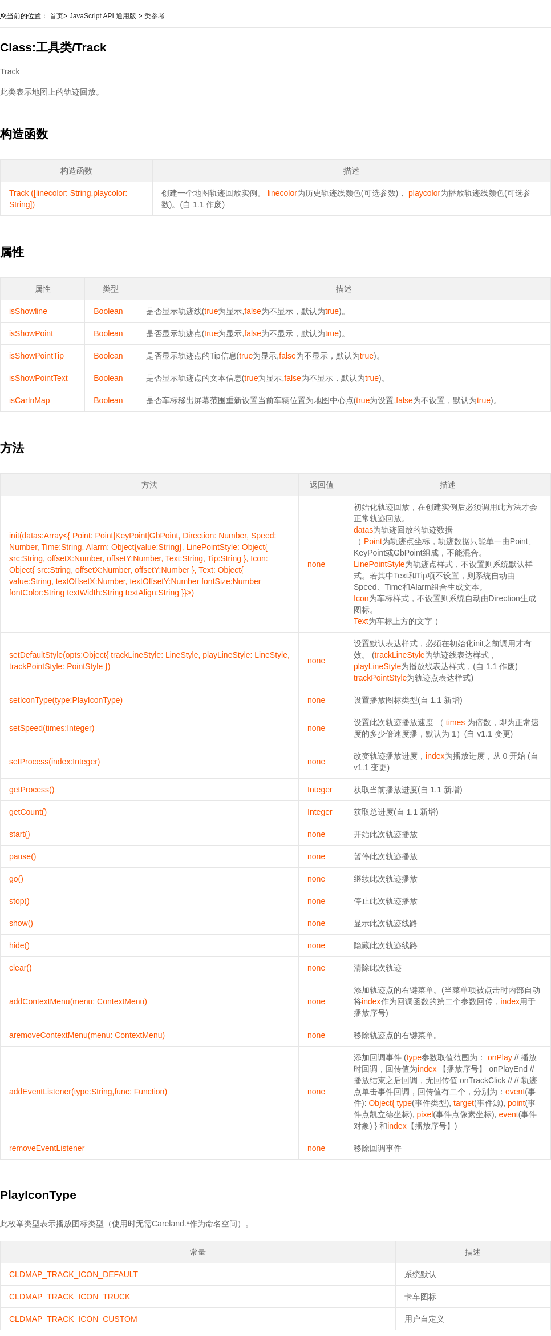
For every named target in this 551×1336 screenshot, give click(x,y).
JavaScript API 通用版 (103, 16)
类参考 (154, 16)
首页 (56, 16)
